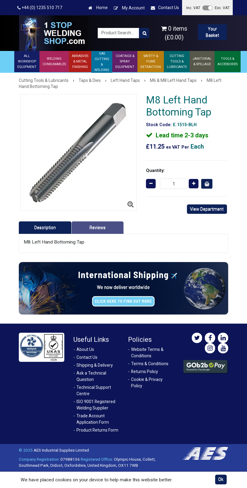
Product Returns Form (97, 430)
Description (45, 227)
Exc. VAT (222, 7)
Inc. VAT (193, 7)
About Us (85, 349)
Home (98, 7)
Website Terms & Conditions (147, 352)
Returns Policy (144, 371)
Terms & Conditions (149, 363)
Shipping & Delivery (94, 365)
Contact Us (165, 7)
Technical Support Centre (93, 390)
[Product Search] (144, 33)
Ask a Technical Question (91, 376)
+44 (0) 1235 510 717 (39, 7)
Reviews (98, 227)
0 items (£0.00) (174, 33)
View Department (207, 209)
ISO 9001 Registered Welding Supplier (95, 404)
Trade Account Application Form (92, 419)
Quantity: (155, 170)
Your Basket (212, 32)
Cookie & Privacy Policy (147, 382)
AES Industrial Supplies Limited (61, 450)
